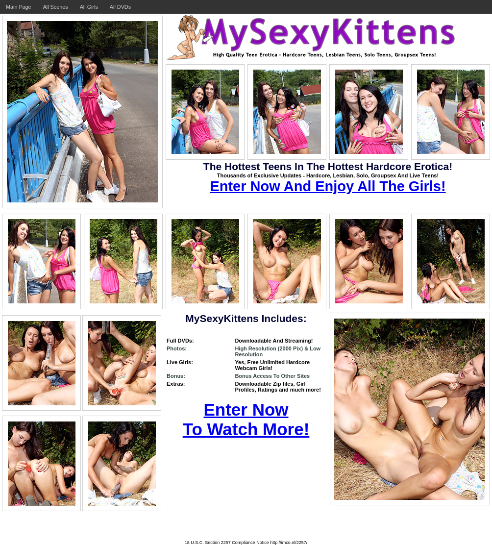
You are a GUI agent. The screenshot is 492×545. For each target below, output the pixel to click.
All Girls (89, 7)
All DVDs (120, 7)
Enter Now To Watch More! (246, 419)
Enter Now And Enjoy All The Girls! (327, 186)
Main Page (18, 7)
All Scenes (55, 7)
